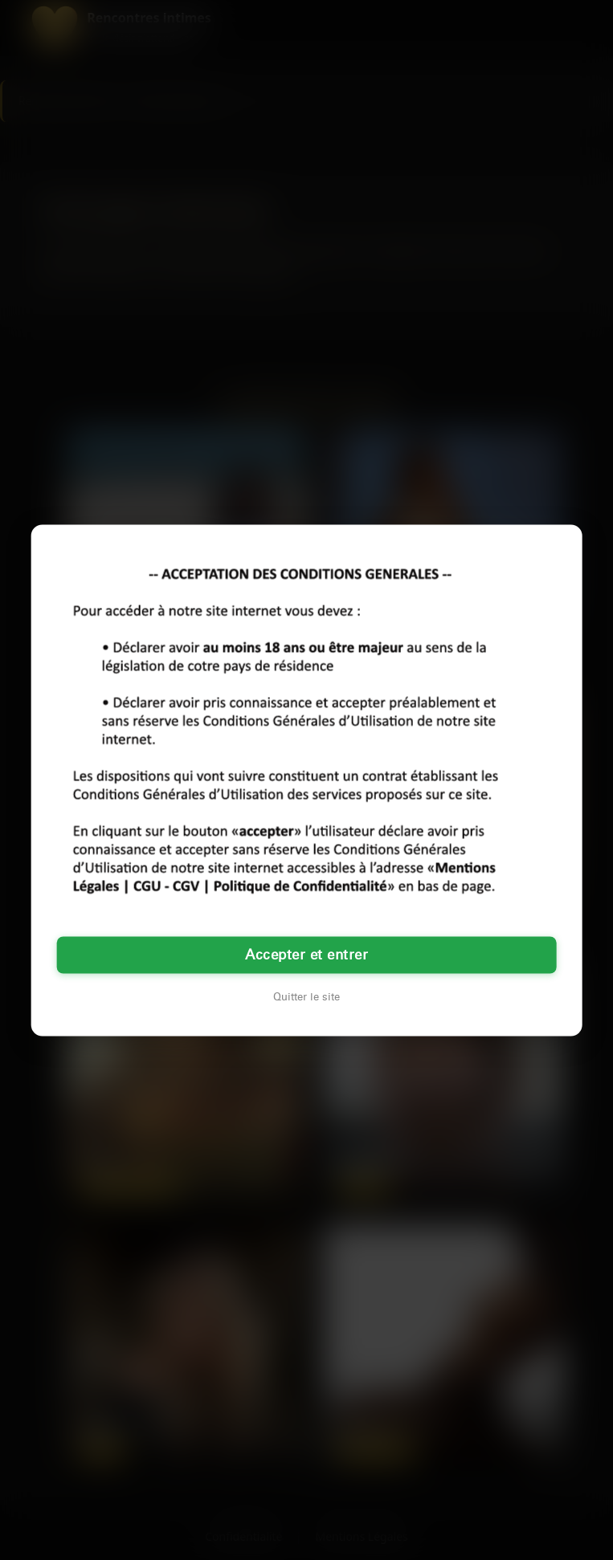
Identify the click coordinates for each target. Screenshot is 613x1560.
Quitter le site (306, 996)
